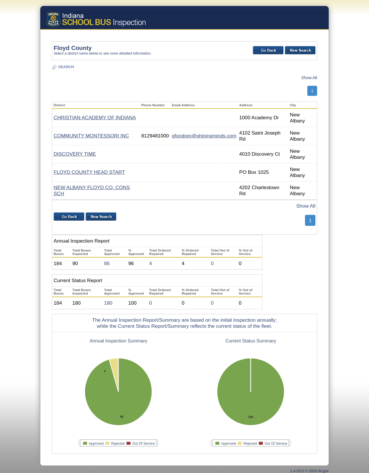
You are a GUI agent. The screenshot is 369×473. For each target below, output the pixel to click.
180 (108, 303)
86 (107, 263)
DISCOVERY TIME (75, 154)
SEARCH (66, 67)
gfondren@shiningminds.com (204, 136)
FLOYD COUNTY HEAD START (89, 172)
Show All (309, 77)
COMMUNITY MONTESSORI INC (91, 136)
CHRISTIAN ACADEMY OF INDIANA (95, 117)
